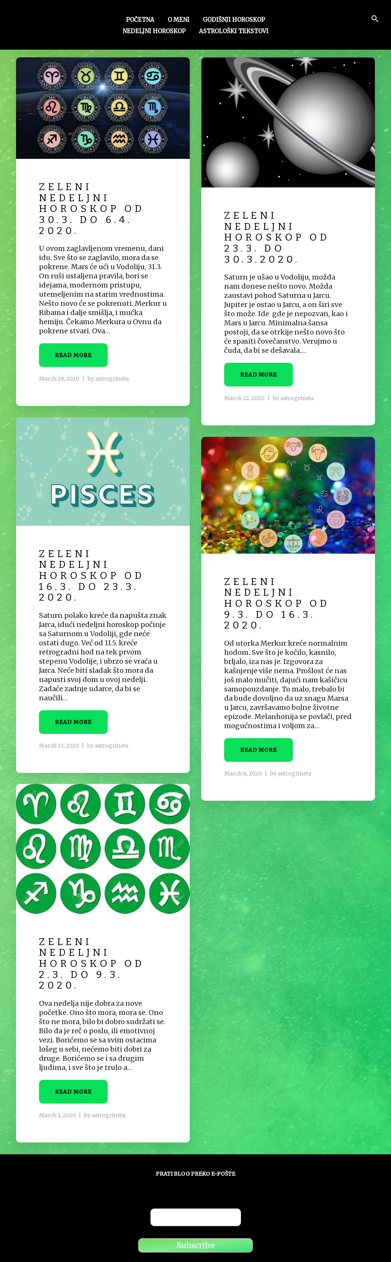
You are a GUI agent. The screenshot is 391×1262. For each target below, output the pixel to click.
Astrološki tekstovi (233, 32)
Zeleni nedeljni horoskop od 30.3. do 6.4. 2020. (92, 208)
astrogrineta (112, 378)
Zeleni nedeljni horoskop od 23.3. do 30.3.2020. (277, 237)
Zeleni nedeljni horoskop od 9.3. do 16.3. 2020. (277, 603)
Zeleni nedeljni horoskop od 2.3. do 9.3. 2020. (92, 963)
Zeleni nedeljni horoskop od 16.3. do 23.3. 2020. (92, 575)
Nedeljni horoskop (154, 32)
